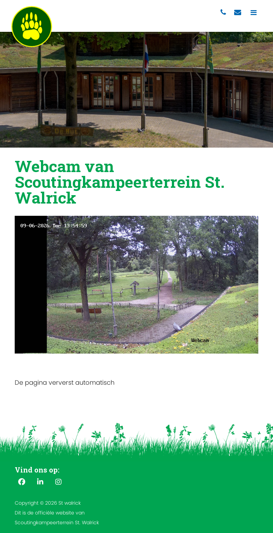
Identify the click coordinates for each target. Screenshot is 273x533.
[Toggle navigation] (253, 13)
